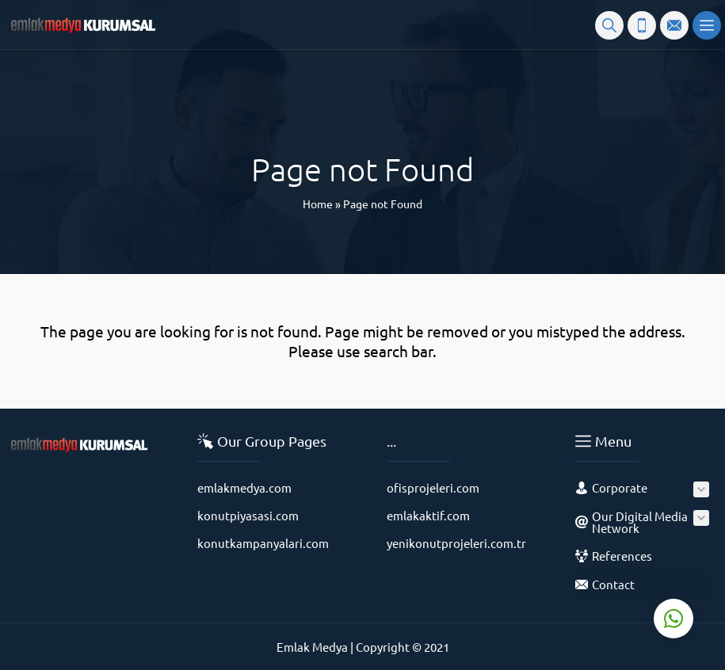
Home (318, 203)
